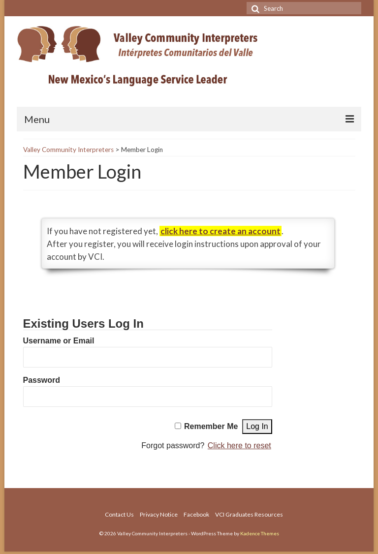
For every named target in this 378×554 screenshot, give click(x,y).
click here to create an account (220, 231)
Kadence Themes (259, 533)
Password (42, 380)
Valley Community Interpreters (68, 150)
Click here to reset (239, 445)
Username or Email (58, 341)
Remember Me (211, 426)
